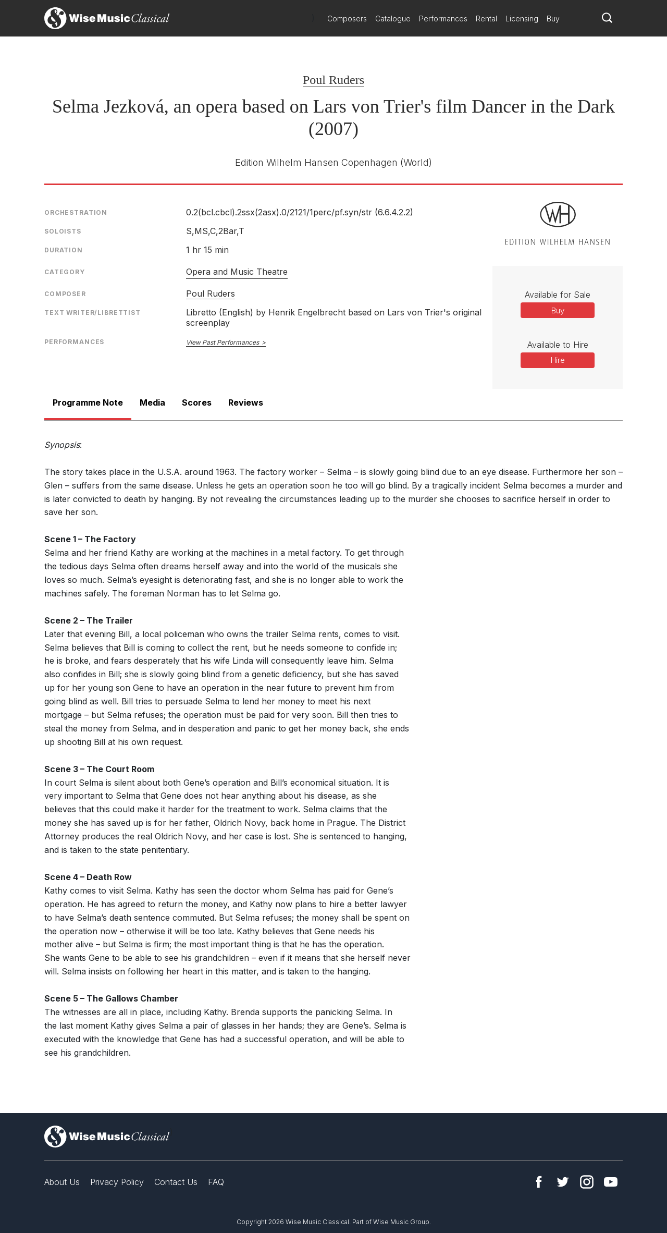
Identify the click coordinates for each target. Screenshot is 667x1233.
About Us (62, 1182)
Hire (558, 360)
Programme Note (88, 402)
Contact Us (175, 1182)
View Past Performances (222, 342)
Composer (65, 294)
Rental (486, 18)
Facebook (539, 1182)
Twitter (563, 1182)
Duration (63, 250)
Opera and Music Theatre (237, 271)
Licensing (521, 18)
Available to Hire (557, 344)
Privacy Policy (117, 1182)
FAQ (216, 1182)
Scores (197, 402)
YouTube (610, 1182)
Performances (443, 18)
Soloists (62, 231)
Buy (553, 18)
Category (64, 272)
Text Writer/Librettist (92, 312)
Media (152, 402)
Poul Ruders (333, 80)
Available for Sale (557, 294)
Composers (347, 18)
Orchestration (75, 212)
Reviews (245, 402)
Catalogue (393, 18)
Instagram (587, 1182)
